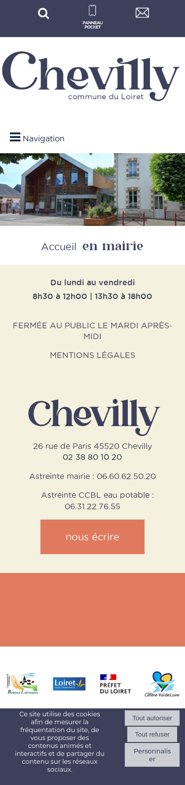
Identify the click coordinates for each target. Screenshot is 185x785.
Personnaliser (152, 755)
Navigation (44, 138)
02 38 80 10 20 (92, 456)
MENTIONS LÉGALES (92, 354)
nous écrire (92, 536)
